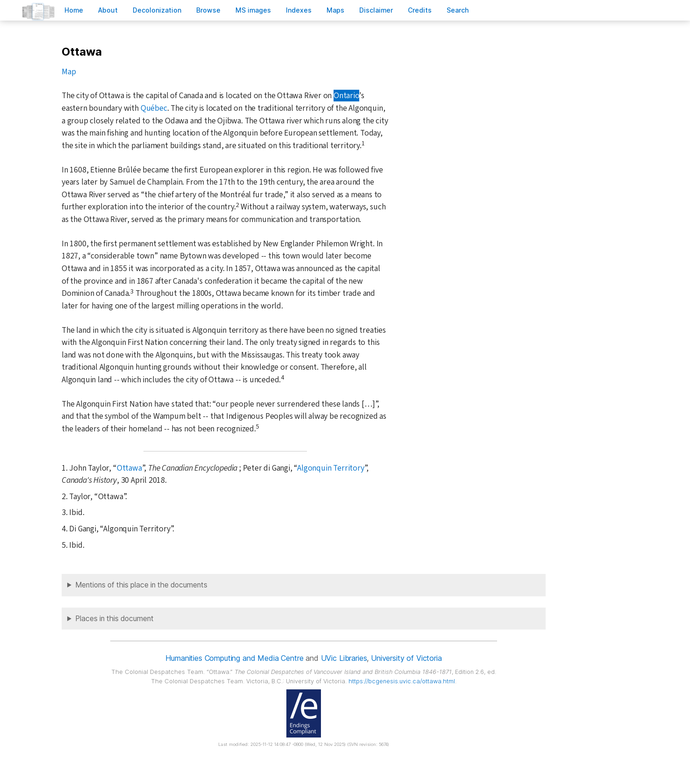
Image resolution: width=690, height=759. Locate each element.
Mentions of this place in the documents (141, 584)
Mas (335, 10)
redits (420, 10)
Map (69, 72)
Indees (299, 10)
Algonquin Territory (330, 468)
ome (73, 10)
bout (108, 10)
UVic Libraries (344, 658)
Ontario (346, 95)
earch (458, 10)
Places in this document (114, 618)
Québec (154, 108)
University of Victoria (406, 658)
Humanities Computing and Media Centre (234, 658)
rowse (208, 10)
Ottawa (129, 468)
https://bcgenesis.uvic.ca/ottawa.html (402, 681)
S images (253, 10)
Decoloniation (157, 10)
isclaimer (376, 10)
